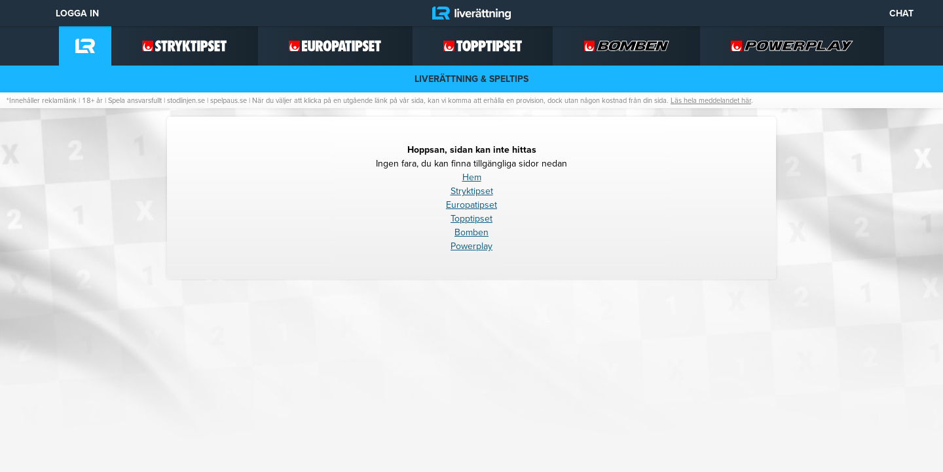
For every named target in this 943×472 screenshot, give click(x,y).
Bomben (471, 232)
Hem (471, 177)
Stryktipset (472, 191)
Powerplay (471, 246)
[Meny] (19, 13)
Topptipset (471, 219)
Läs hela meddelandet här (711, 100)
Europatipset (471, 205)
